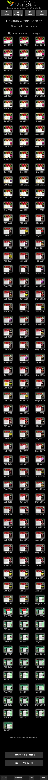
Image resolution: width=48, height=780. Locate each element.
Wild (31, 777)
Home (4, 777)
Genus (43, 777)
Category (18, 777)
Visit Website (24, 762)
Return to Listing (24, 754)
